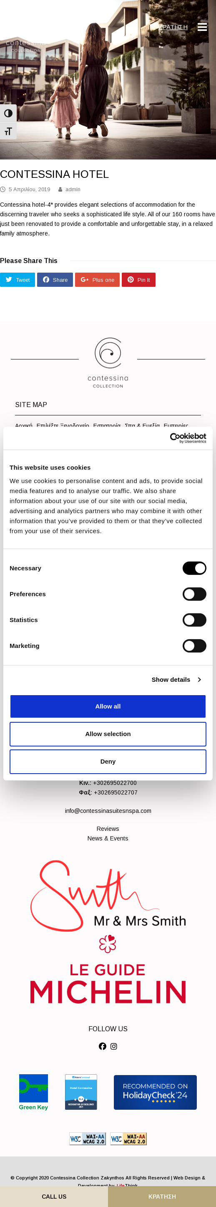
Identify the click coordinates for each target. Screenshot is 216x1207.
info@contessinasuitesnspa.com (108, 810)
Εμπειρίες (176, 426)
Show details (171, 679)
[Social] (102, 1047)
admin (72, 189)
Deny (108, 761)
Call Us (54, 1196)
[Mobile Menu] (202, 27)
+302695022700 (115, 782)
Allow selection (108, 733)
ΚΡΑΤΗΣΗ (173, 26)
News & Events (108, 838)
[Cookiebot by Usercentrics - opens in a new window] (169, 438)
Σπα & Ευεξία (142, 426)
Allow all (108, 705)
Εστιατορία (107, 426)
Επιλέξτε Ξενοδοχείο (63, 426)
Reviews (108, 828)
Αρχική (24, 426)
